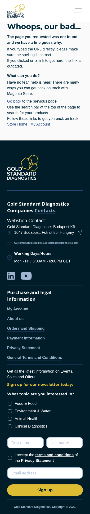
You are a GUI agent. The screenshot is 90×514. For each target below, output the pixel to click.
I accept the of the (46, 458)
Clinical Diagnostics (31, 426)
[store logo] (16, 11)
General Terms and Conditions (34, 358)
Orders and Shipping (26, 328)
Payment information (26, 338)
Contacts (45, 211)
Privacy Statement (23, 348)
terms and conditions (54, 455)
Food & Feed (26, 403)
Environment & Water (32, 411)
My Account (40, 124)
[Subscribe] (45, 490)
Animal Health (26, 419)
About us (15, 319)
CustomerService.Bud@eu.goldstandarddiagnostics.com (46, 243)
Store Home (17, 124)
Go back (14, 101)
